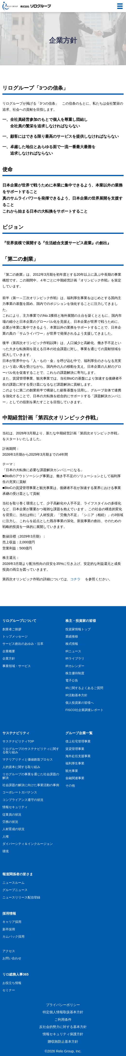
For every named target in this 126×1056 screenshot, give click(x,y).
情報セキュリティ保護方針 (63, 1034)
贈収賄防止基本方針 (63, 1041)
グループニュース (15, 890)
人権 (5, 836)
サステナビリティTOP (18, 741)
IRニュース (73, 651)
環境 (5, 851)
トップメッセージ (15, 636)
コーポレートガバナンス (19, 792)
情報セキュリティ (15, 807)
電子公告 (71, 680)
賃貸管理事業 (74, 749)
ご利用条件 (63, 1019)
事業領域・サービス (16, 666)
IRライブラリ (74, 658)
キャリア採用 (11, 922)
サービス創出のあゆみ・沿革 (22, 644)
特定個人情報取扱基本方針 (63, 1012)
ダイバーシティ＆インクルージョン (27, 844)
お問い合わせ (11, 958)
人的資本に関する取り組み (21, 767)
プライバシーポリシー (63, 1005)
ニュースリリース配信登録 (21, 897)
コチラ (75, 579)
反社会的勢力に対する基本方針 (63, 1027)
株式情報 (71, 644)
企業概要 (8, 651)
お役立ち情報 (11, 983)
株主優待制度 (74, 673)
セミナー (8, 990)
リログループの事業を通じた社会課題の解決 (30, 775)
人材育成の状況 (13, 829)
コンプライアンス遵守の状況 (22, 800)
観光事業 (71, 771)
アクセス (8, 951)
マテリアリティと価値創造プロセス (27, 759)
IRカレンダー (74, 666)
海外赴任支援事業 (78, 756)
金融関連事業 (74, 778)
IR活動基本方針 (76, 695)
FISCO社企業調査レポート (84, 710)
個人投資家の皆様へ (79, 702)
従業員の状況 (11, 814)
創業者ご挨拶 (11, 629)
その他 (70, 785)
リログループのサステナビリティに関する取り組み (30, 750)
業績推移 (71, 636)
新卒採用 (8, 929)
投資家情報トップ (78, 629)
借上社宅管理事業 (78, 741)
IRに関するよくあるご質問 (84, 688)
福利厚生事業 (74, 763)
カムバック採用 (13, 936)
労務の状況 (10, 822)
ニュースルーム (13, 882)
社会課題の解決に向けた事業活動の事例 (30, 785)
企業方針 (8, 658)
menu (118, 3)
